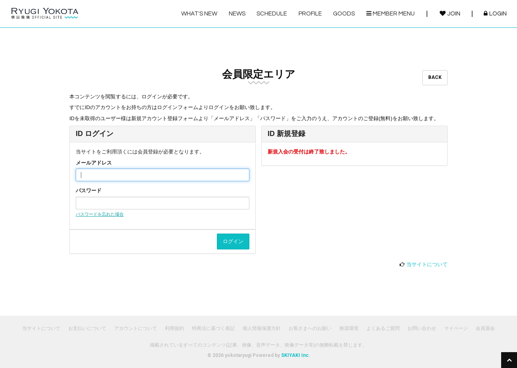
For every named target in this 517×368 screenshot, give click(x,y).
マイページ (456, 328)
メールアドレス (94, 163)
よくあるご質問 (383, 328)
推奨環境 (348, 328)
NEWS (237, 14)
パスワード (88, 191)
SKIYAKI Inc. (295, 355)
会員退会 (485, 328)
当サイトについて (427, 264)
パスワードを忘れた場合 (100, 214)
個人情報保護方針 (262, 328)
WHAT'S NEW (199, 14)
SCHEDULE (272, 14)
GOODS (344, 14)
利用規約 (174, 328)
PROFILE (310, 14)
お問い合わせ (422, 328)
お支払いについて (87, 328)
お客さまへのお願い (310, 328)
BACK (435, 77)
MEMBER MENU (390, 13)
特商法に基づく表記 (213, 328)
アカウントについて (135, 328)
